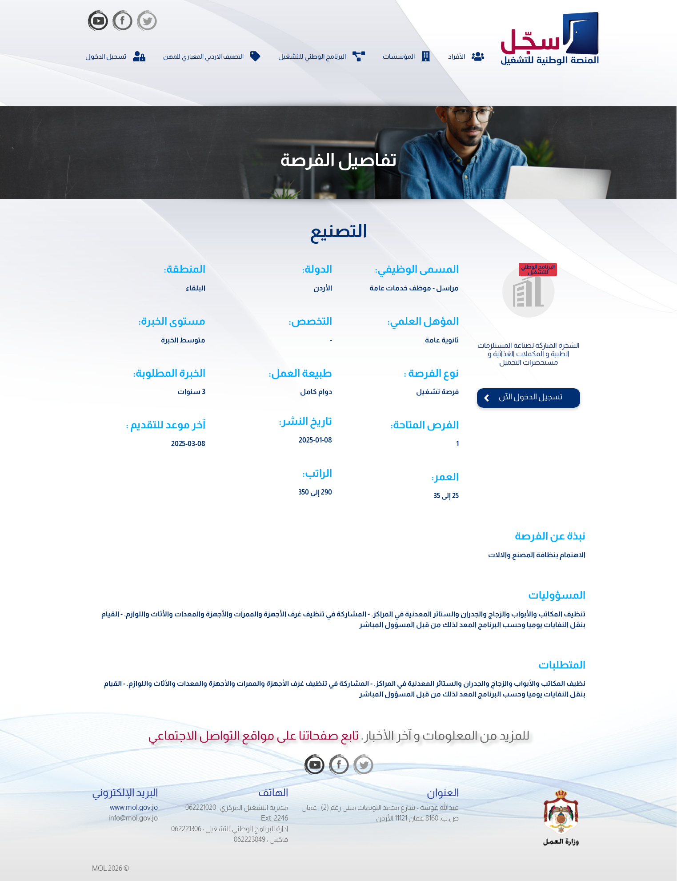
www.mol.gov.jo (134, 807)
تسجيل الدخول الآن (528, 396)
